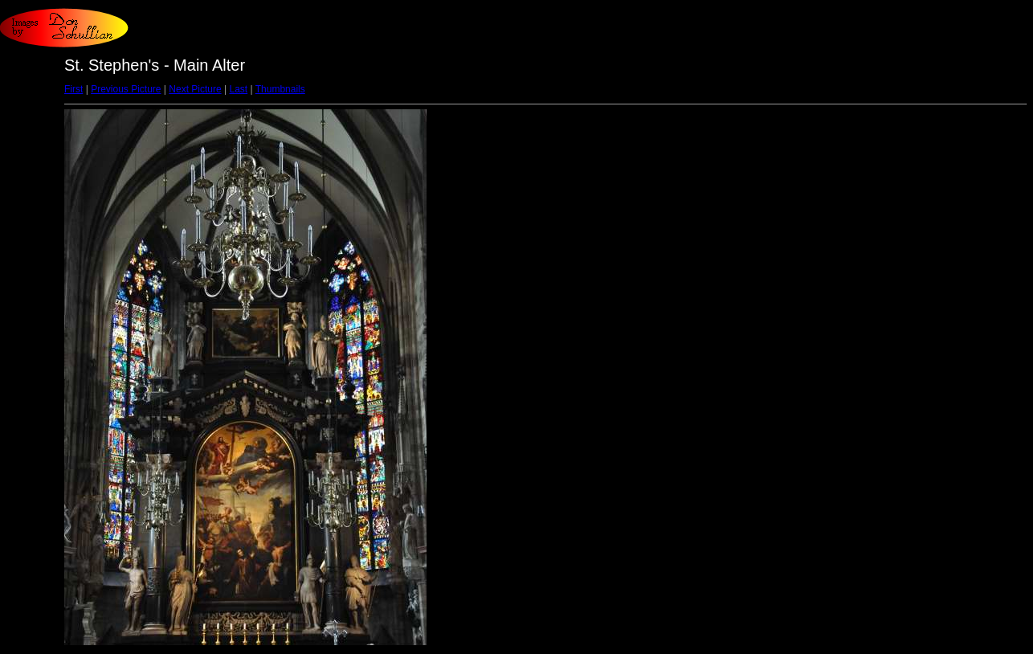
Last (238, 89)
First (73, 89)
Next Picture (195, 89)
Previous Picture (126, 89)
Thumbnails (280, 89)
